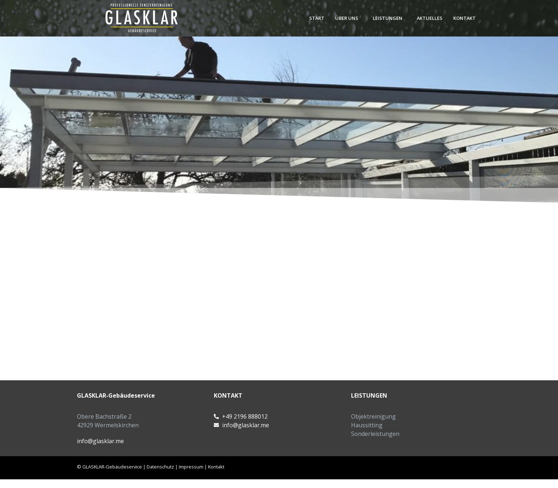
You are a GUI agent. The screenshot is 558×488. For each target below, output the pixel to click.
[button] (348, 18)
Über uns (346, 18)
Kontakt (464, 18)
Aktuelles (429, 18)
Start (316, 18)
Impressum (191, 466)
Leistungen (387, 18)
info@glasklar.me (100, 441)
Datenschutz (160, 466)
